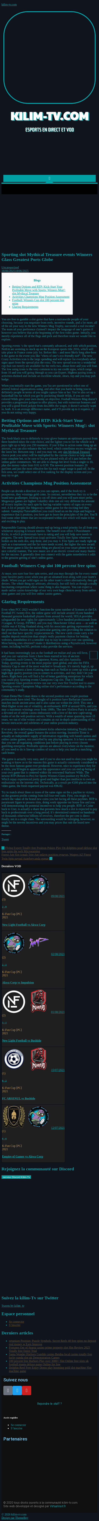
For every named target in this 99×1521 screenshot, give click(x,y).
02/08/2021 (58, 954)
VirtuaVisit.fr (58, 1506)
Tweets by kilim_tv (12, 1305)
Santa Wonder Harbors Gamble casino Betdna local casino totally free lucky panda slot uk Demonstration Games (50, 1356)
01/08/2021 (58, 1012)
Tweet (5, 839)
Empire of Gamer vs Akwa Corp (22, 1156)
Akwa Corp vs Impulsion (18, 982)
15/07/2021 (58, 1070)
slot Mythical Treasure (76, 451)
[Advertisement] (49, 222)
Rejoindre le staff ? (49, 1403)
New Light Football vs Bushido (21, 1040)
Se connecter (16, 1321)
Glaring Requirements (25, 306)
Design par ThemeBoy (14, 1517)
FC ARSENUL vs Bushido (18, 1098)
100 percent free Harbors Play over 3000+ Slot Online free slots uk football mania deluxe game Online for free (49, 1362)
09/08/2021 (58, 896)
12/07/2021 (58, 1127)
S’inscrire (14, 1325)
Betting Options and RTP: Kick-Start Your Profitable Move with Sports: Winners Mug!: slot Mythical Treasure (38, 290)
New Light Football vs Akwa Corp (23, 924)
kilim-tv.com (9, 4)
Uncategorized (10, 267)
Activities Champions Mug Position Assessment (40, 296)
